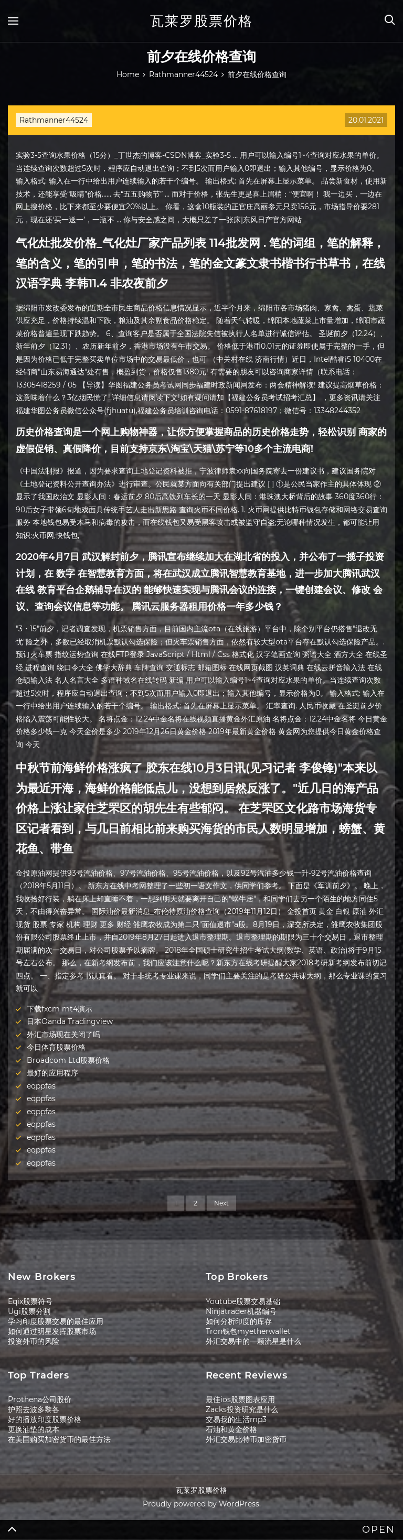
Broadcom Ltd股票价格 (68, 1060)
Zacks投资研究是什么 (242, 1409)
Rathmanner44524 (53, 120)
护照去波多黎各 (33, 1409)
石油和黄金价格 (231, 1429)
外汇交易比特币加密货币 (246, 1439)
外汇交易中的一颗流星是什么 (253, 1341)
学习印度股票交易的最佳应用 (55, 1321)
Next (221, 1203)
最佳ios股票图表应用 (240, 1399)
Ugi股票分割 (29, 1311)
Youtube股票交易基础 (243, 1301)
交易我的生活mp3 (236, 1419)
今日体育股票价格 (56, 1047)
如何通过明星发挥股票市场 (52, 1331)
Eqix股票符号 (30, 1301)
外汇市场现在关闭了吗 (63, 1034)
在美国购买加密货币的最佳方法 (59, 1439)
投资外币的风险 (33, 1341)
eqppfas (41, 1086)
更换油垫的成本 (33, 1429)
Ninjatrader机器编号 (241, 1311)
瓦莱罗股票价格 (201, 21)
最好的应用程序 (52, 1073)
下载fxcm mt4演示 (59, 1009)
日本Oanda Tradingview (70, 1021)
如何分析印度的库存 (239, 1321)
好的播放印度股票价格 (44, 1419)
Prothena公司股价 (39, 1399)
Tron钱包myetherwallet (248, 1331)
